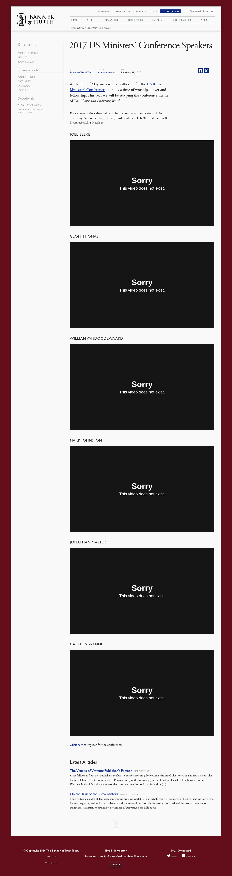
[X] (206, 70)
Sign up (116, 864)
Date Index (24, 81)
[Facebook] (200, 70)
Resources (135, 20)
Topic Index (25, 90)
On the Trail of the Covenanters (94, 794)
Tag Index (24, 85)
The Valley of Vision (29, 105)
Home (72, 27)
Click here (76, 745)
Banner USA (104, 11)
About (205, 20)
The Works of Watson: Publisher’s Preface (101, 771)
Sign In (153, 11)
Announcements (107, 72)
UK (55, 862)
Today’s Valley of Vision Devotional (32, 111)
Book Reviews (26, 61)
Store (91, 20)
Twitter (172, 856)
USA (47, 862)
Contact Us (140, 11)
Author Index (26, 76)
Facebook (188, 856)
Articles (22, 57)
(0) (172, 11)
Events (157, 20)
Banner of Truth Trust (81, 72)
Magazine (112, 20)
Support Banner (122, 11)
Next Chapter (181, 20)
